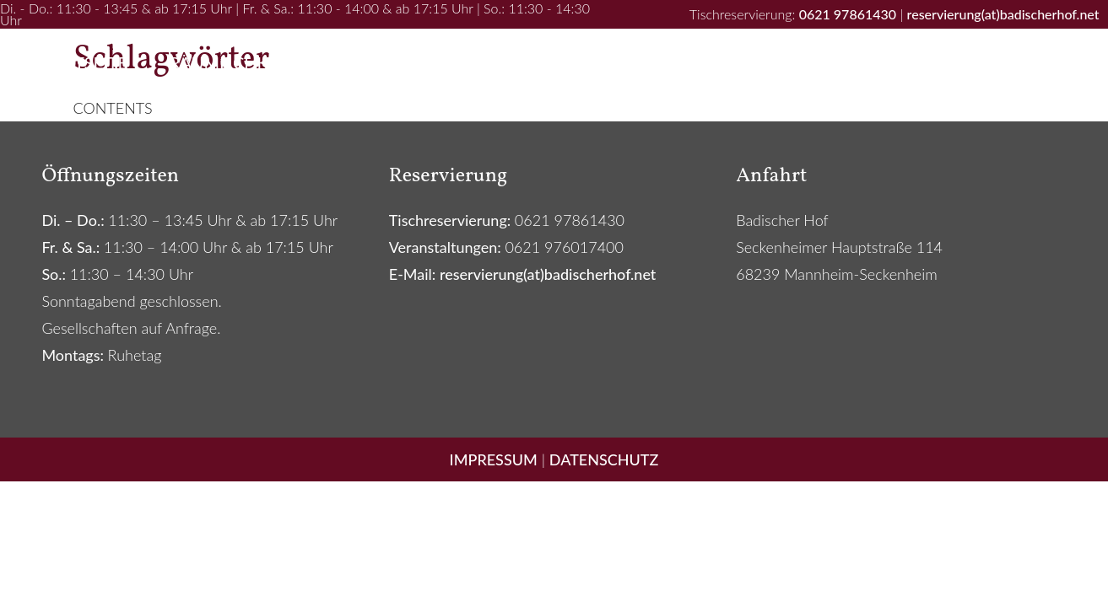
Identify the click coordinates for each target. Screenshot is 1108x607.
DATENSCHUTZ (604, 459)
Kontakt (554, 113)
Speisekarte (539, 62)
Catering (824, 62)
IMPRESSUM (494, 459)
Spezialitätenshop (990, 62)
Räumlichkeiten (243, 62)
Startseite (81, 62)
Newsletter (687, 62)
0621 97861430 (847, 14)
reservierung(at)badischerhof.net (1003, 14)
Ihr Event (401, 62)
